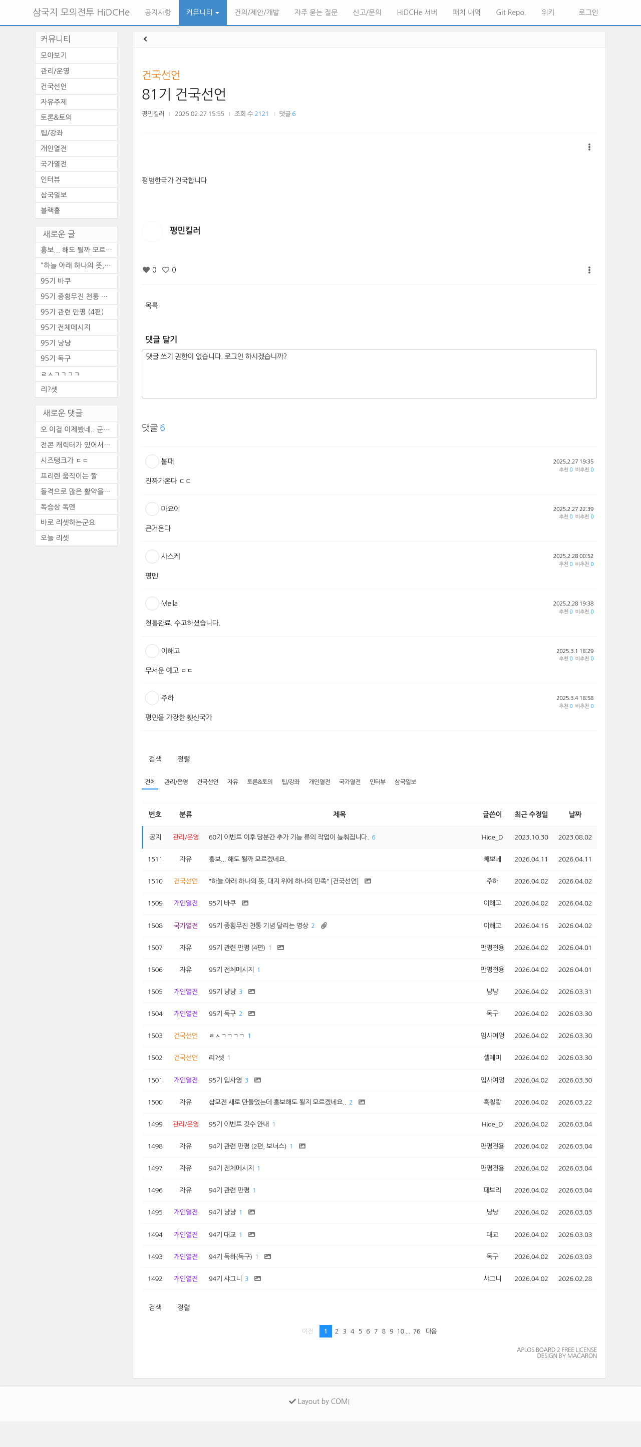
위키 (547, 12)
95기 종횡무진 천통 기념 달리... (79, 296)
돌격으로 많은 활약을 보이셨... (79, 491)
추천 (565, 469)
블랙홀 (50, 210)
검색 (155, 759)
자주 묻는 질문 (316, 12)
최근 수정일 (527, 815)
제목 (338, 815)
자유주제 (54, 102)
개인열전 (329, 783)
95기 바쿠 (56, 281)
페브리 (486, 1210)
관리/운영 (178, 783)
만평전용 (486, 955)
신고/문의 (367, 12)
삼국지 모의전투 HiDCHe (81, 12)
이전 (307, 1357)
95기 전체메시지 (66, 327)
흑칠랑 (486, 1117)
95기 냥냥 (56, 343)
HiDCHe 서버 (417, 12)
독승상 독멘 (58, 507)
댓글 (287, 113)
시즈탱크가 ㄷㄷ (65, 460)
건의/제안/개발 (256, 12)
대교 (486, 1257)
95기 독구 (56, 358)
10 (400, 1357)
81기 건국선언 (184, 95)
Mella (169, 603)
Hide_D (486, 838)
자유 (238, 783)
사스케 (170, 556)
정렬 (183, 759)
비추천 (584, 469)
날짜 (573, 815)
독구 (486, 1024)
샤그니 (486, 1303)
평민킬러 (153, 113)
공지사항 (158, 12)
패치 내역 (467, 12)
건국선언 (161, 75)
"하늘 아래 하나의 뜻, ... (77, 265)
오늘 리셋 (55, 538)
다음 (431, 1357)
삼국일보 (420, 783)
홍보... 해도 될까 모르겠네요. (79, 250)
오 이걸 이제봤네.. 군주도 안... (79, 429)
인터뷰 (391, 783)
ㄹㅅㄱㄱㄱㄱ (60, 374)
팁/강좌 (298, 783)
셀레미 (486, 1071)
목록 (151, 305)
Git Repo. (511, 12)
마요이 (170, 509)
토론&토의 (266, 783)
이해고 (170, 651)
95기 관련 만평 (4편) (72, 312)
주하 (167, 698)
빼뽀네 (486, 862)
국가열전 (361, 783)
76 (416, 1357)
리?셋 (49, 389)
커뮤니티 (203, 12)
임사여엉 (486, 1048)
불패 (167, 461)
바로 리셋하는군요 (68, 522)
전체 (150, 783)
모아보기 (54, 55)
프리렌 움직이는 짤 (69, 476)
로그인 (587, 12)
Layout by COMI (319, 1427)
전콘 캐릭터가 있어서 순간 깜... (79, 445)
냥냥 (486, 1001)
